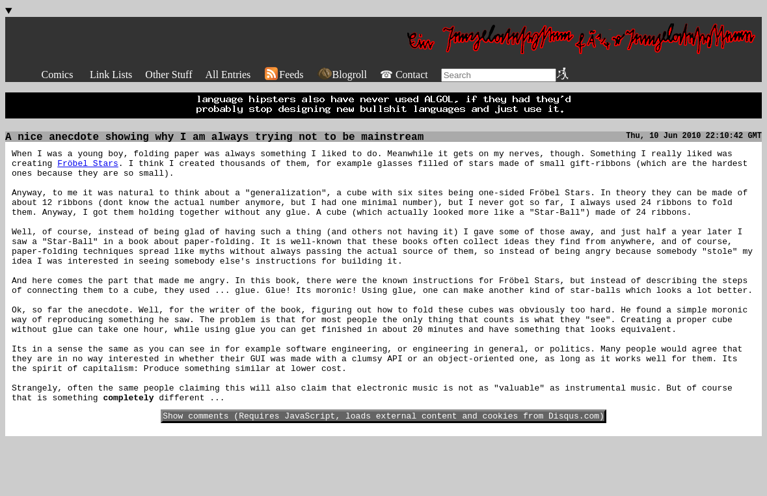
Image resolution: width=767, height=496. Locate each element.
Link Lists (111, 74)
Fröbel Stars (87, 168)
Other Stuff (168, 74)
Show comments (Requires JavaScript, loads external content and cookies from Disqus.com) (383, 470)
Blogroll (342, 74)
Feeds (283, 74)
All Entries (227, 74)
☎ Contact (404, 74)
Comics (58, 74)
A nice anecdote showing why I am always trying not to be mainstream (214, 138)
